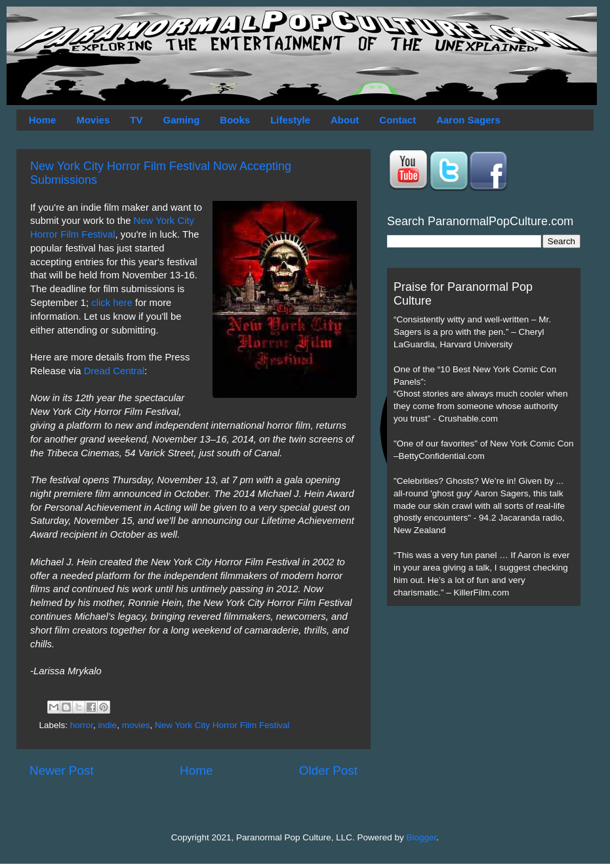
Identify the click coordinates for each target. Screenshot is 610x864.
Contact (397, 119)
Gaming (181, 119)
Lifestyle (290, 119)
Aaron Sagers (468, 119)
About (345, 119)
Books (235, 119)
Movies (93, 119)
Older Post (328, 770)
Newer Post (62, 770)
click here (111, 302)
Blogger (422, 837)
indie (107, 725)
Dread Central (114, 371)
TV (136, 119)
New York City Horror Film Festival (222, 725)
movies (136, 725)
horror (81, 725)
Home (42, 119)
